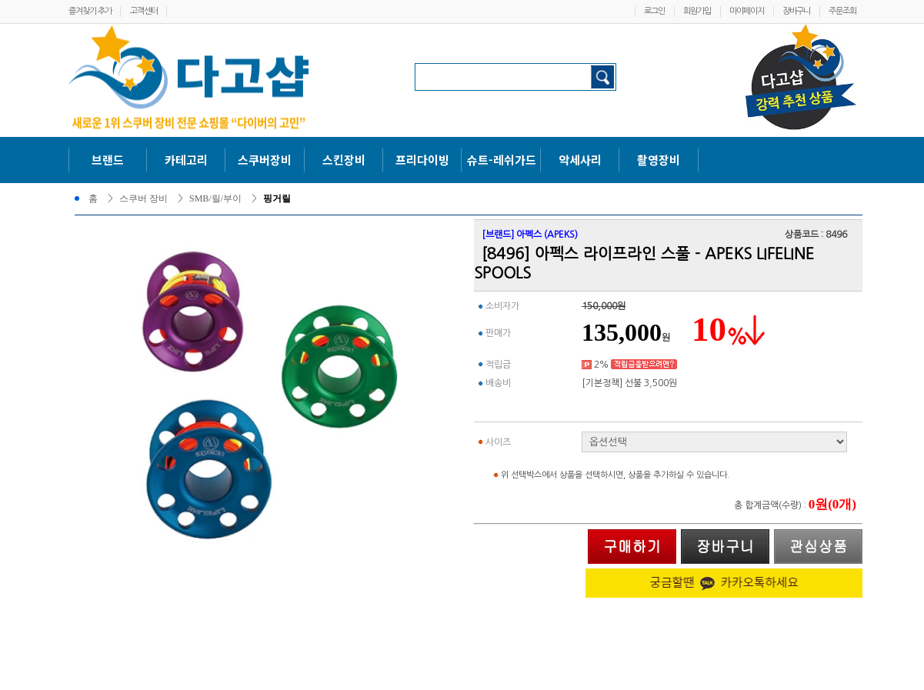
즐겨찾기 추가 (90, 11)
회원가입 (697, 11)
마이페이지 (746, 11)
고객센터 (144, 11)
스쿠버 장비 (143, 198)
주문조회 (842, 11)
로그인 (654, 11)
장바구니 (796, 11)
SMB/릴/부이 (215, 198)
